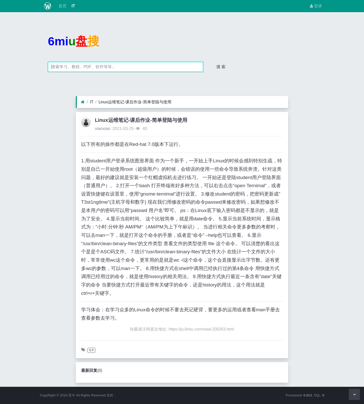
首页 (61, 6)
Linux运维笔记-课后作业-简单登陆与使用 (135, 102)
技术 (91, 350)
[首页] (83, 102)
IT (73, 6)
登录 (316, 6)
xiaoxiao (102, 128)
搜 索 (220, 67)
